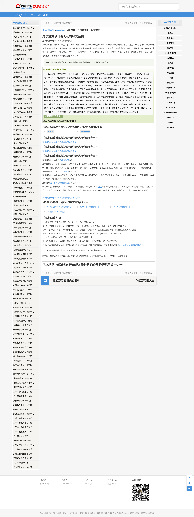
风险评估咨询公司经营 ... (23, 449)
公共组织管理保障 (170, 113)
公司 (59, 171)
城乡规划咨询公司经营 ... (23, 267)
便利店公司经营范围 (21, 165)
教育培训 (170, 98)
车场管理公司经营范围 (22, 228)
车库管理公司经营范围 (22, 232)
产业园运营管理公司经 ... (23, 223)
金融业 (170, 123)
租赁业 (32, 15)
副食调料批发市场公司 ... (23, 454)
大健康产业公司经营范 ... (23, 325)
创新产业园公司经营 (21, 303)
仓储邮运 (170, 58)
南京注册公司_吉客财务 (32, 6)
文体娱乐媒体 (170, 108)
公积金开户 (112, 484)
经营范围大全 (20, 15)
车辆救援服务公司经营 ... (23, 236)
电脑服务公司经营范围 (22, 343)
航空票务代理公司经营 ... (23, 374)
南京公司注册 (48, 30)
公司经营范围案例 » (53, 116)
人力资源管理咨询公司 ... (23, 81)
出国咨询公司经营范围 (22, 294)
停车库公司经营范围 (121, 207)
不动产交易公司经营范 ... (23, 188)
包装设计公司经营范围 (22, 134)
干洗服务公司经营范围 (22, 458)
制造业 (170, 33)
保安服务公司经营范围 (22, 139)
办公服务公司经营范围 (22, 125)
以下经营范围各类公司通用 (130, 245)
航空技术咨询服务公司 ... (23, 356)
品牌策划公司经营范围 (22, 77)
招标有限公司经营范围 (22, 99)
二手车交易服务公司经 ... (23, 432)
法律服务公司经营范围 (22, 401)
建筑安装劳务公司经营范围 (137, 23)
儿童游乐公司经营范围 (22, 378)
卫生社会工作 (170, 103)
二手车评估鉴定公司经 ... (23, 392)
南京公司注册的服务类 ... (23, 68)
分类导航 (170, 22)
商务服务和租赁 (170, 53)
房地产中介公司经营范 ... (23, 445)
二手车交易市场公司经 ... (23, 423)
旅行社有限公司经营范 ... (23, 94)
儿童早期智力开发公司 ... (23, 387)
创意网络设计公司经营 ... (23, 321)
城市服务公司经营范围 (22, 241)
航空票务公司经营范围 (22, 365)
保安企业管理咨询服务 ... (23, 148)
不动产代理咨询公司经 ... (23, 183)
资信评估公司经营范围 (22, 46)
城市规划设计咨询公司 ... (23, 245)
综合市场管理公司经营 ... (23, 28)
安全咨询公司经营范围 (22, 117)
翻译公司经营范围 (20, 409)
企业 (100, 187)
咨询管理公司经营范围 (22, 37)
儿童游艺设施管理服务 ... (23, 383)
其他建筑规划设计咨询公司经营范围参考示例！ (62, 198)
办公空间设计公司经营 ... (23, 130)
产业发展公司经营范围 (22, 219)
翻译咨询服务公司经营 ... (23, 414)
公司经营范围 (63, 160)
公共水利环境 (170, 88)
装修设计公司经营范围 (22, 32)
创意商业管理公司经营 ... (23, 312)
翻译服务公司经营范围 (22, 405)
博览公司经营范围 (20, 179)
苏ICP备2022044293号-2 (145, 513)
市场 (47, 190)
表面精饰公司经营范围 (22, 174)
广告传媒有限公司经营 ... (23, 103)
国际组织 (170, 118)
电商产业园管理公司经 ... (23, 347)
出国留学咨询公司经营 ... (23, 281)
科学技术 (170, 43)
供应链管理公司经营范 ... (23, 90)
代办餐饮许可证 (68, 484)
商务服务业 (43, 15)
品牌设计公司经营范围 (56, 212)
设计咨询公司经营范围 (59, 183)
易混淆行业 (170, 128)
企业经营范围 (19, 72)
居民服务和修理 (170, 93)
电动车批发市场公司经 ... (23, 338)
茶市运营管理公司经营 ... (23, 210)
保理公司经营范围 (20, 161)
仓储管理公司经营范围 (22, 201)
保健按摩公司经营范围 (22, 152)
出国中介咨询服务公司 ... (23, 285)
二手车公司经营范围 (21, 436)
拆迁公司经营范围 (20, 214)
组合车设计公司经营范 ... (23, 50)
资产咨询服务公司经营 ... (23, 41)
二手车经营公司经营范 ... (23, 418)
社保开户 (88, 484)
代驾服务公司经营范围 (22, 330)
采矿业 (170, 78)
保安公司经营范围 (20, 143)
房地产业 (170, 83)
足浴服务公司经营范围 (22, 59)
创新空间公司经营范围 (22, 307)
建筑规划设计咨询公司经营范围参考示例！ (60, 142)
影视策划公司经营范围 (89, 207)
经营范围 (65, 171)
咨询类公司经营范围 (21, 63)
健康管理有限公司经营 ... (23, 108)
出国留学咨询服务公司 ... (23, 276)
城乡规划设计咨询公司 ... (23, 263)
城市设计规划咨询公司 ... (23, 254)
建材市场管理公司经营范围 (60, 23)
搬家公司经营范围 (20, 121)
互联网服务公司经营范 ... (23, 361)
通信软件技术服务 (170, 28)
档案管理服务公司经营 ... (23, 334)
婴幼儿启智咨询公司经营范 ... (59, 207)
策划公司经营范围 (20, 205)
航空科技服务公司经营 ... (23, 352)
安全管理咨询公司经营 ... (23, 112)
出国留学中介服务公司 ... (23, 272)
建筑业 (170, 63)
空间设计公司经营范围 (22, 86)
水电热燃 (170, 73)
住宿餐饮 (170, 38)
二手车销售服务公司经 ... (23, 396)
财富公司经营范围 (20, 196)
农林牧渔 (170, 68)
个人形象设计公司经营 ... (23, 467)
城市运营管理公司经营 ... (23, 259)
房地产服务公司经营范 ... (23, 440)
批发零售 (170, 48)
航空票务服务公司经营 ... (23, 369)
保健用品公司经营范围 (22, 157)
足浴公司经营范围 (20, 55)
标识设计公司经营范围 (22, 170)
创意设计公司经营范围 (22, 316)
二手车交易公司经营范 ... (23, 427)
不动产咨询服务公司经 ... (23, 192)
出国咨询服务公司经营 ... (23, 290)
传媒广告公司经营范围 (22, 298)
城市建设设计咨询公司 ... (23, 250)
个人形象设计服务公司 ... (23, 463)
